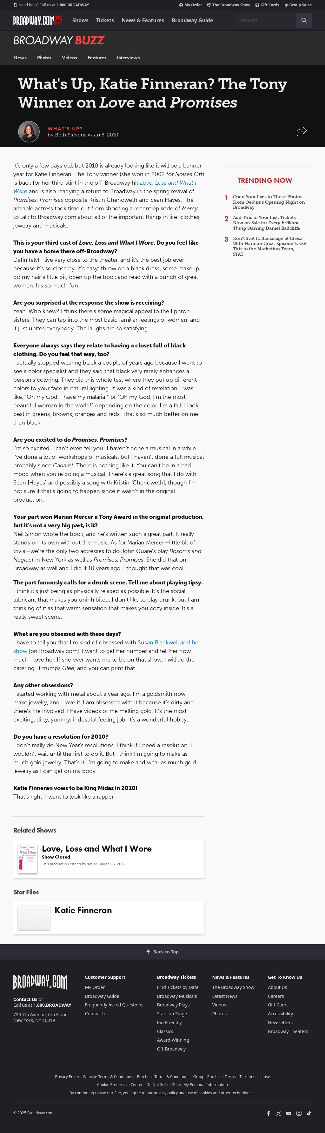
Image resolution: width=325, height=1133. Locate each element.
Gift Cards (267, 5)
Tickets (105, 20)
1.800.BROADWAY (51, 5)
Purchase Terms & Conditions (163, 1076)
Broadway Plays (173, 1005)
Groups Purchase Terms (214, 1076)
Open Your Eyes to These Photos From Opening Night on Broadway (269, 202)
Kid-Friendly (169, 1022)
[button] (302, 135)
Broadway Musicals (177, 996)
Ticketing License (255, 1076)
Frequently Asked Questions (114, 1005)
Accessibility (280, 1014)
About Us (277, 987)
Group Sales (298, 5)
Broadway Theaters (288, 1031)
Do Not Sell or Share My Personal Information (187, 1084)
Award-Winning (173, 1040)
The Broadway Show (228, 5)
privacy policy (166, 1093)
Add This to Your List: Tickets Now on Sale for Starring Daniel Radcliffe (266, 223)
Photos (44, 58)
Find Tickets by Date (178, 987)
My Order (190, 5)
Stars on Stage (172, 1014)
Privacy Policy (67, 1076)
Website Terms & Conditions (108, 1076)
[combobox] (273, 20)
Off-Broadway (171, 1049)
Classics (165, 1031)
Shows (80, 20)
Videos (69, 58)
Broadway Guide (192, 20)
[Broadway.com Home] (37, 20)
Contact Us (25, 999)
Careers (276, 996)
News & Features (143, 20)
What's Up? (65, 128)
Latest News (224, 996)
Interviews (128, 58)
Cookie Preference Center (120, 1084)
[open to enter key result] (304, 20)
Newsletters (280, 1022)
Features (97, 58)
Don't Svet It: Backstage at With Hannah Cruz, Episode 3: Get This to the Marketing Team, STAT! (270, 246)
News (19, 58)
